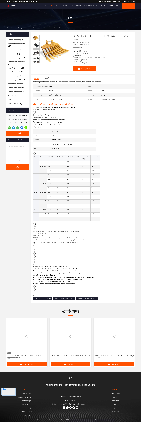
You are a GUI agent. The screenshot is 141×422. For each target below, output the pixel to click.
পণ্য (52, 5)
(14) (16, 92)
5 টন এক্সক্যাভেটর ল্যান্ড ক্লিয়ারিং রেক (86, 298)
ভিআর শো (66, 5)
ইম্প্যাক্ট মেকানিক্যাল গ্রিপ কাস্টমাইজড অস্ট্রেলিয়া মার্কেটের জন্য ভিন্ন (70, 355)
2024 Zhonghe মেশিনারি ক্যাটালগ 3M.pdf (44, 109)
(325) (15, 104)
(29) (15, 72)
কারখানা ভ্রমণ (115, 397)
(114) (15, 50)
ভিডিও (58, 5)
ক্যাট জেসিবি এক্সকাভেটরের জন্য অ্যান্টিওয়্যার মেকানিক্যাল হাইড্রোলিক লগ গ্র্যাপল (24, 357)
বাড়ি (46, 5)
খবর (115, 404)
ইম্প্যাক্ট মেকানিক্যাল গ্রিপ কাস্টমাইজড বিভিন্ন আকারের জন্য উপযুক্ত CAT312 (114, 357)
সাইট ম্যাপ (115, 408)
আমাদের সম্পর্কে (76, 5)
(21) (15, 76)
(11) (17, 58)
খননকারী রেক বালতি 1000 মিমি (42, 298)
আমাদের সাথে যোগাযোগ (90, 5)
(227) (16, 45)
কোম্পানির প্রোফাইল (115, 393)
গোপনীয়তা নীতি (115, 411)
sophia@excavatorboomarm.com (109, 1)
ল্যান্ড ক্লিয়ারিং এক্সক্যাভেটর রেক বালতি (64, 298)
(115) (16, 68)
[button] (36, 62)
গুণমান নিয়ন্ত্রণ (115, 401)
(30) (17, 80)
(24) (16, 63)
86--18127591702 (129, 1)
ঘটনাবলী (103, 5)
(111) (16, 40)
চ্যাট (128, 5)
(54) (17, 84)
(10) (12, 96)
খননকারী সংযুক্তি (19, 28)
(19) (14, 54)
